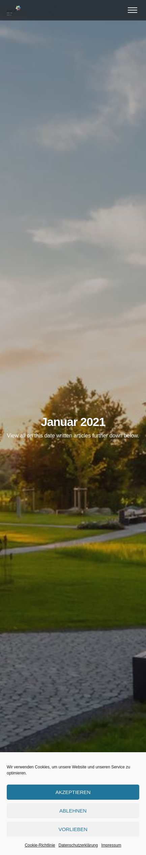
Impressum (111, 845)
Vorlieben (73, 829)
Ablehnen (73, 811)
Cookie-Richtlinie (40, 845)
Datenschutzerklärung (78, 845)
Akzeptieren (72, 792)
